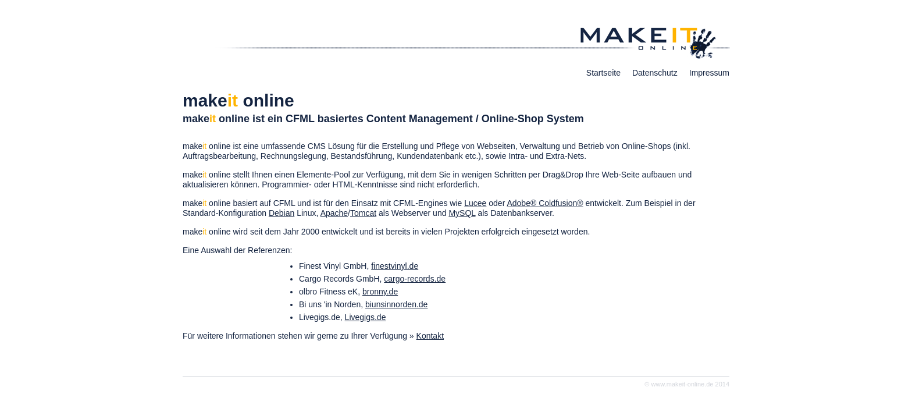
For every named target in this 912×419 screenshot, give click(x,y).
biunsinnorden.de (396, 304)
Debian (281, 213)
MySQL (461, 213)
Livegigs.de (365, 317)
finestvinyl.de (394, 266)
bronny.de (380, 291)
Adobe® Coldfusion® (545, 203)
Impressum (709, 72)
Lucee (475, 203)
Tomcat (363, 213)
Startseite (603, 72)
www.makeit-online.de (682, 384)
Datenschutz (655, 72)
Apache (334, 213)
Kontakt (430, 335)
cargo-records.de (415, 278)
